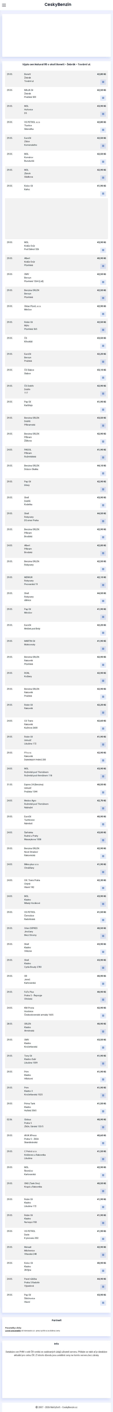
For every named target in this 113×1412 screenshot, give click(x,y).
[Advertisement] (56, 35)
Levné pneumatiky (13, 1331)
